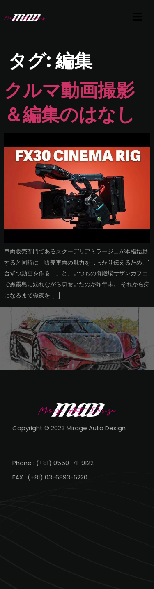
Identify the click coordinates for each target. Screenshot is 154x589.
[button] (137, 17)
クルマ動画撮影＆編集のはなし (69, 103)
